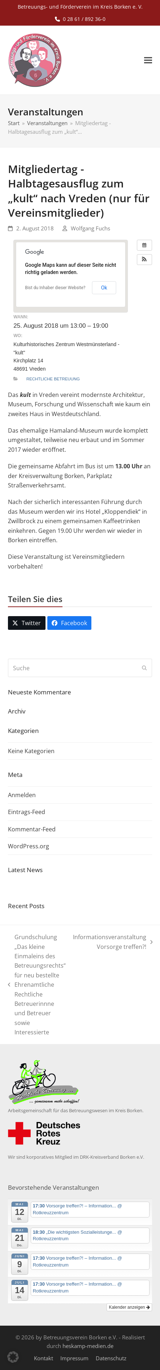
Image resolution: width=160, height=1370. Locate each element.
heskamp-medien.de (87, 1345)
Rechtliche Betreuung (53, 379)
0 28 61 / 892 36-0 (84, 19)
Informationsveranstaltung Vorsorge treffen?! (113, 942)
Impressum (74, 1358)
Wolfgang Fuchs (90, 228)
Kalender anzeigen (129, 1307)
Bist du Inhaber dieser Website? (55, 287)
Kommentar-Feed (32, 829)
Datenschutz (111, 1358)
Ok (104, 288)
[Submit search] (144, 668)
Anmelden (22, 795)
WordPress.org (28, 846)
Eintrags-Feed (26, 812)
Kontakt (43, 1358)
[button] (148, 60)
